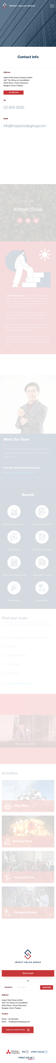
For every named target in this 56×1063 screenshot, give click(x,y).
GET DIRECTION (13, 92)
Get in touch (28, 973)
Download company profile (15, 1030)
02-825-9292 (14, 107)
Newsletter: (9, 987)
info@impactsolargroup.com (25, 125)
